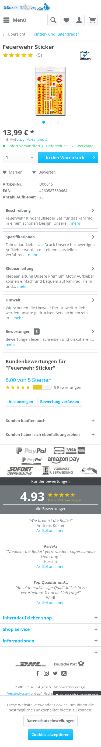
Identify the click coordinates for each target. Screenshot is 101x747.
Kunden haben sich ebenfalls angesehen (43, 434)
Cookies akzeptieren (50, 734)
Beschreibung (18, 210)
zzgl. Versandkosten (34, 139)
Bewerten (44, 172)
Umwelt (13, 299)
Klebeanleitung (19, 268)
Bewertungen (18, 331)
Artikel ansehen (50, 530)
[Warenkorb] (92, 20)
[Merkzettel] (66, 20)
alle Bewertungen (51, 508)
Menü (14, 19)
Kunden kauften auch (26, 420)
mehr (75, 223)
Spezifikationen (20, 236)
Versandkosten (18, 693)
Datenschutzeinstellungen (50, 720)
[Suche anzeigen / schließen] (52, 20)
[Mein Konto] (79, 20)
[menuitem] (14, 20)
